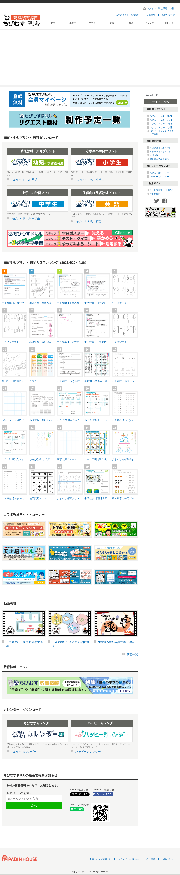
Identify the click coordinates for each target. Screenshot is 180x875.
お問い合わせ (168, 15)
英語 (112, 23)
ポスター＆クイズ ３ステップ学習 (161, 132)
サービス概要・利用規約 (161, 190)
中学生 (92, 23)
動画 (131, 23)
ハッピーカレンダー (159, 176)
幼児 (53, 23)
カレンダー (150, 23)
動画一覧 (132, 654)
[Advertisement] (90, 56)
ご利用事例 (155, 194)
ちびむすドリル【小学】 (161, 119)
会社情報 (150, 15)
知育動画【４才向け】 (160, 151)
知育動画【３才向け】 (160, 147)
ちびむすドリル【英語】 (161, 127)
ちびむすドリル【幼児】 (161, 116)
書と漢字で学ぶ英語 (159, 159)
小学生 (72, 23)
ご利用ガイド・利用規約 (127, 15)
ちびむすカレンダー (159, 172)
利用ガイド (170, 23)
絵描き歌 (154, 155)
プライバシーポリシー (128, 859)
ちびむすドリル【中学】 (161, 123)
